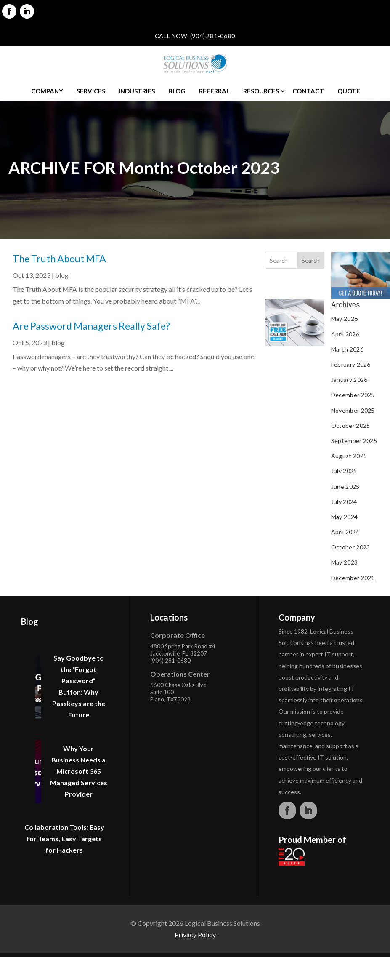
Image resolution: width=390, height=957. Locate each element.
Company (47, 91)
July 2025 (344, 471)
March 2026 (347, 349)
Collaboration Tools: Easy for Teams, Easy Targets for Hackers (64, 838)
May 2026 (344, 318)
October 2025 (350, 425)
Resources (261, 91)
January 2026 (349, 379)
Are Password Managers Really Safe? (91, 326)
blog (62, 275)
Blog (177, 91)
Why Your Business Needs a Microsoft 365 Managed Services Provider (78, 771)
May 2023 (344, 562)
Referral (214, 91)
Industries (137, 91)
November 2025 (353, 410)
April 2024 (345, 532)
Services (91, 91)
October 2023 (350, 547)
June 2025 (345, 486)
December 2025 (353, 394)
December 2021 (353, 577)
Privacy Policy (195, 934)
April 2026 (345, 334)
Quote (348, 91)
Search (311, 260)
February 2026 (351, 364)
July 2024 (344, 501)
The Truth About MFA (59, 258)
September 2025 (354, 440)
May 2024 (344, 516)
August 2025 (349, 455)
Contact (308, 91)
